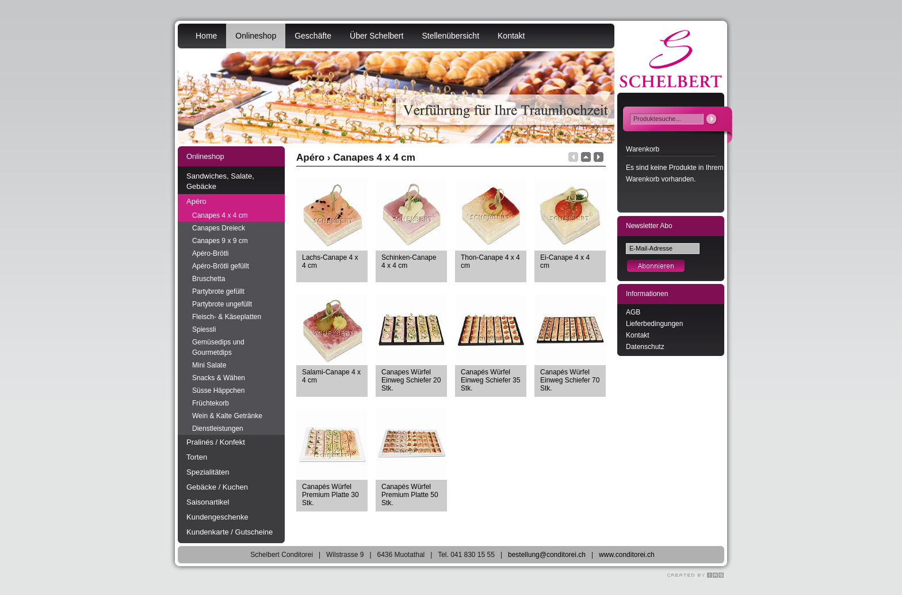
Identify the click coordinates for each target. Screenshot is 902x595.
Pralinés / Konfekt (215, 442)
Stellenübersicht (450, 35)
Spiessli (204, 329)
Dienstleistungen (217, 429)
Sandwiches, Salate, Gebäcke (220, 181)
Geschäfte (313, 35)
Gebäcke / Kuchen (217, 487)
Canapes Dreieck (218, 228)
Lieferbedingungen (654, 324)
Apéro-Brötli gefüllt (220, 266)
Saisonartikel (207, 502)
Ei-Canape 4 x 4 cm (565, 261)
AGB (633, 312)
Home (206, 35)
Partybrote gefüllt (218, 291)
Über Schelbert (376, 35)
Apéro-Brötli (210, 253)
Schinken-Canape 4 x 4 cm (408, 261)
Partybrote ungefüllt (222, 304)
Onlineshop (255, 35)
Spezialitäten (207, 472)
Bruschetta (208, 279)
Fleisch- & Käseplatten (226, 317)
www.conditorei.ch (627, 555)
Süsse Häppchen (218, 390)
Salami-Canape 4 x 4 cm (331, 376)
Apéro (196, 201)
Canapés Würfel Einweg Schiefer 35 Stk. (490, 380)
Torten (196, 457)
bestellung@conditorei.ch (547, 555)
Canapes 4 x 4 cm (220, 215)
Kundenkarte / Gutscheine (229, 532)
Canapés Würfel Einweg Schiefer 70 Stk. (569, 380)
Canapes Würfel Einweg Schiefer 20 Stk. (411, 380)
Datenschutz (645, 347)
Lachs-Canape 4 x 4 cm (330, 261)
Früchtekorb (210, 403)
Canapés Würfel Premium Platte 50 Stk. (409, 495)
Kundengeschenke (217, 517)
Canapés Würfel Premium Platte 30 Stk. (330, 495)
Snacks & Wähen (218, 378)
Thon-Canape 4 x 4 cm (490, 261)
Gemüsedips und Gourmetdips (218, 347)
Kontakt (511, 35)
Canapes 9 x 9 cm (220, 241)
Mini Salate (209, 365)
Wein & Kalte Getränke (227, 416)
